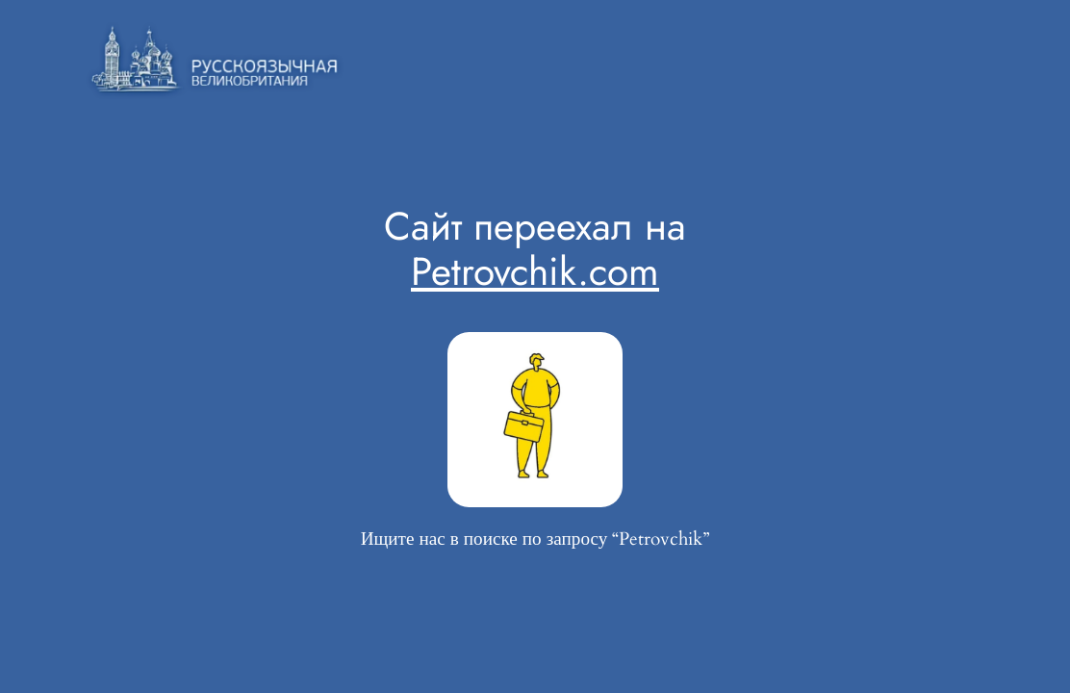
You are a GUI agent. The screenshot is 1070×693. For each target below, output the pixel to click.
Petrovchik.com (535, 271)
